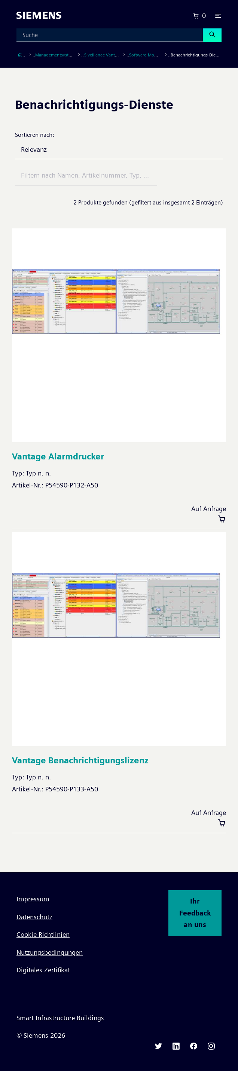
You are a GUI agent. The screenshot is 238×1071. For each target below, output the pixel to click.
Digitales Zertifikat (43, 970)
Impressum (32, 899)
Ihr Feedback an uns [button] (195, 913)
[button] (218, 15)
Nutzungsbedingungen (49, 952)
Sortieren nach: (34, 134)
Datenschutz (34, 917)
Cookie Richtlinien (43, 934)
